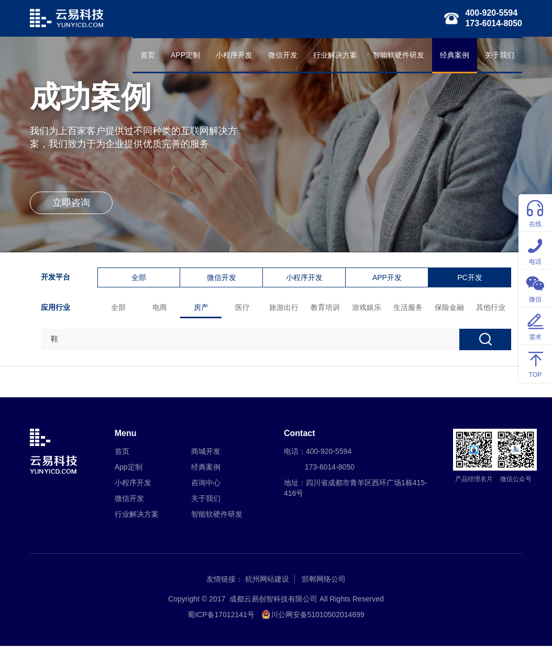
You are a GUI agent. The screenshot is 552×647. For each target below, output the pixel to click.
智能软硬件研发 (398, 55)
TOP (535, 363)
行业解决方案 (335, 55)
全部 (139, 278)
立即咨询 (72, 204)
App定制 (128, 468)
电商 (160, 308)
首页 (147, 55)
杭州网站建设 (267, 580)
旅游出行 (284, 308)
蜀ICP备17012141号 (221, 615)
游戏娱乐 (367, 308)
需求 (535, 325)
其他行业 (491, 308)
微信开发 (282, 55)
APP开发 (387, 278)
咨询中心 (205, 483)
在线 (535, 212)
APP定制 (185, 55)
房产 (201, 308)
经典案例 (454, 55)
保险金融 (450, 308)
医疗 (243, 308)
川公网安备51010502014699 (318, 615)
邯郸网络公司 (324, 580)
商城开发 (205, 452)
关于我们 (499, 55)
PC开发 (470, 278)
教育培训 (325, 308)
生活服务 (408, 308)
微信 (535, 287)
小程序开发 (234, 55)
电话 (535, 250)
